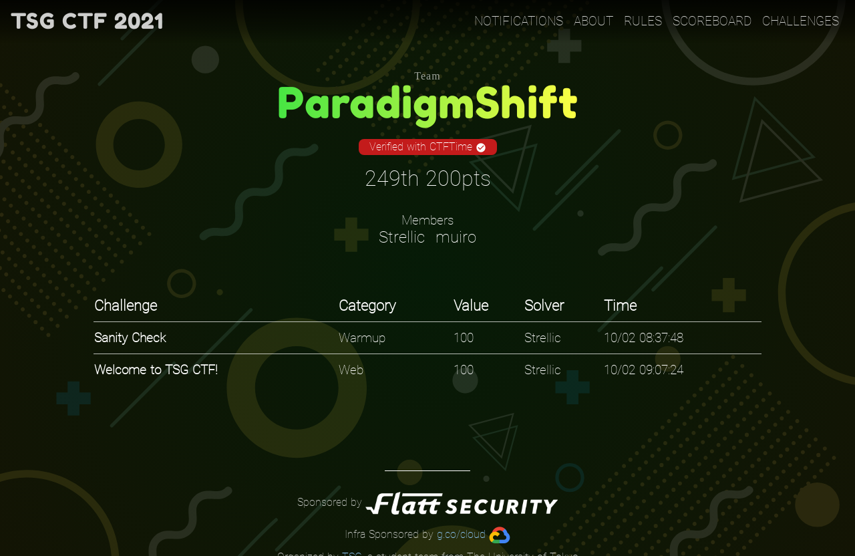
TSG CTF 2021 (87, 21)
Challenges (800, 21)
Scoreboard (712, 21)
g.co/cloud (461, 534)
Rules (643, 21)
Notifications (518, 21)
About (593, 21)
